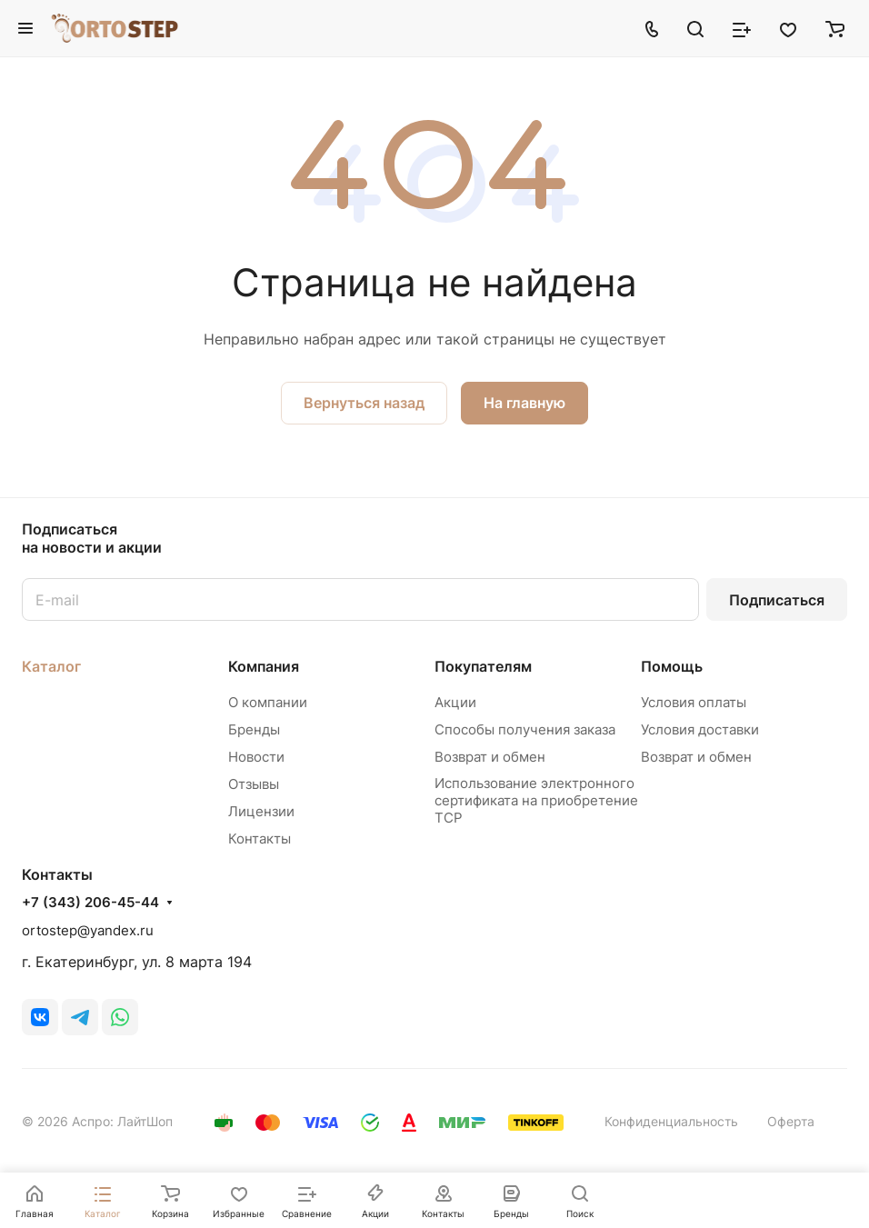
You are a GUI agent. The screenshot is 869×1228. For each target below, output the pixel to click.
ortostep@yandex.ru (88, 930)
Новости (256, 756)
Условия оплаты (693, 702)
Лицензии (261, 811)
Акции (455, 702)
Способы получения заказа (524, 729)
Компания (263, 666)
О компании (267, 702)
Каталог (51, 666)
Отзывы (253, 784)
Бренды (254, 729)
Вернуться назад (364, 403)
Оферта (790, 1121)
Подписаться (776, 600)
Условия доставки (700, 729)
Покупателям (483, 666)
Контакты (259, 838)
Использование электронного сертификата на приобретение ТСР (536, 800)
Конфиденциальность (671, 1121)
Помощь (672, 666)
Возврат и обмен (489, 756)
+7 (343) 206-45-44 (90, 902)
